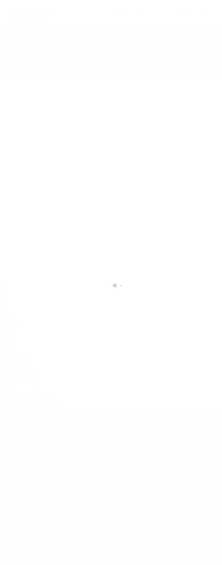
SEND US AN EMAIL (145, 10)
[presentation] (55, 368)
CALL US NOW (196, 10)
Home (16, 55)
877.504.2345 (198, 14)
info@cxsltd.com (147, 14)
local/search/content (46, 55)
